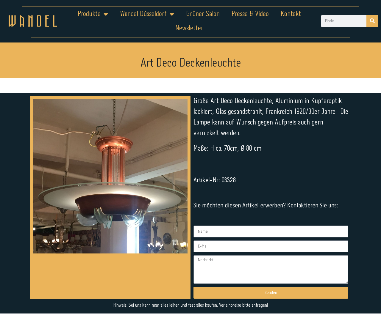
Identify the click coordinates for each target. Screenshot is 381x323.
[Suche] (372, 21)
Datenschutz (194, 304)
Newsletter (189, 28)
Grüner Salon (203, 14)
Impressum (155, 304)
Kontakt (291, 14)
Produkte (93, 14)
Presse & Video (250, 14)
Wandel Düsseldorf (147, 14)
